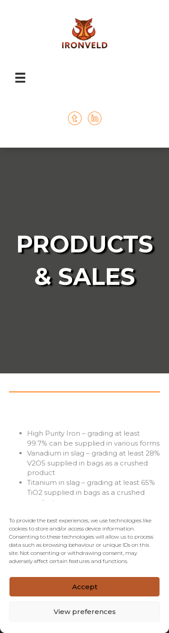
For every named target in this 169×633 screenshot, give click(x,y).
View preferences (85, 611)
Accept (84, 586)
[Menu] (20, 77)
